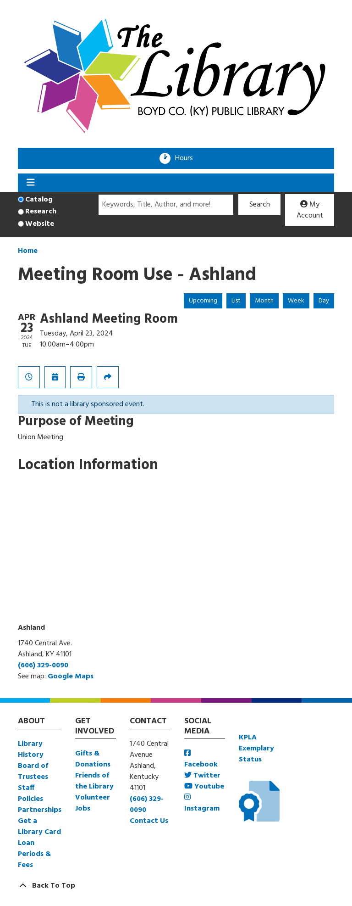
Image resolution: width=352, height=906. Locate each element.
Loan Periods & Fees (34, 854)
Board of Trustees (33, 771)
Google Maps (71, 676)
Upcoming (203, 301)
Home (28, 251)
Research (40, 211)
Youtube (204, 787)
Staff (26, 788)
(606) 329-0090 (43, 665)
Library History (31, 749)
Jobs (82, 809)
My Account (310, 210)
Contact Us (149, 821)
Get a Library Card (39, 826)
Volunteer (92, 798)
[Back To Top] (176, 886)
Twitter (202, 776)
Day (324, 301)
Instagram (202, 804)
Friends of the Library (94, 781)
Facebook (201, 760)
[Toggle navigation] (30, 183)
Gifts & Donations (92, 759)
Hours (187, 158)
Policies (30, 799)
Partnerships (39, 810)
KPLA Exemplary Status (256, 749)
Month (264, 301)
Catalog (39, 199)
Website (39, 223)
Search (259, 205)
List (236, 301)
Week (296, 301)
